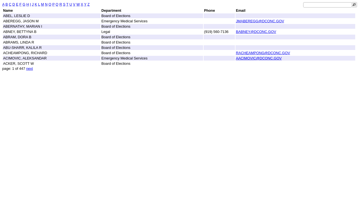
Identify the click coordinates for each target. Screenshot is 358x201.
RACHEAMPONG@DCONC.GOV (263, 53)
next (29, 68)
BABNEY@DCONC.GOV (256, 32)
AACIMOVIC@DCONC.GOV (259, 58)
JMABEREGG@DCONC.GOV (260, 21)
